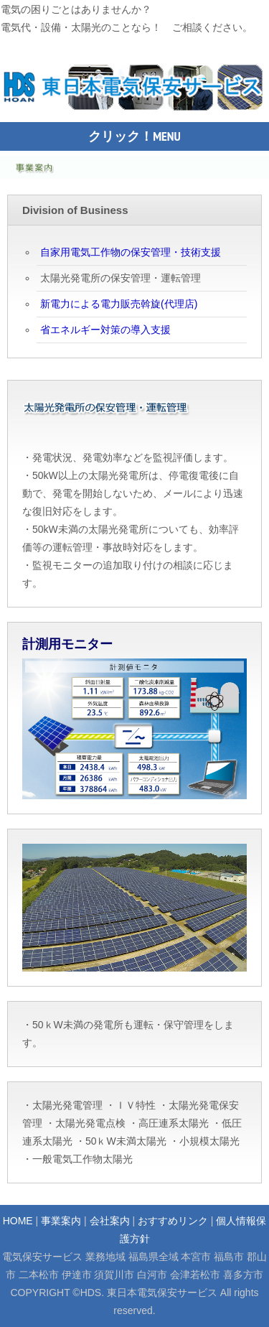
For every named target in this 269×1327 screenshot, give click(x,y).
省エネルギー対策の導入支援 (105, 329)
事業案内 (61, 1220)
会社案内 (110, 1220)
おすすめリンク (173, 1220)
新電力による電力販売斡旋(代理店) (118, 303)
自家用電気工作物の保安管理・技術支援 (130, 252)
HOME (18, 1220)
